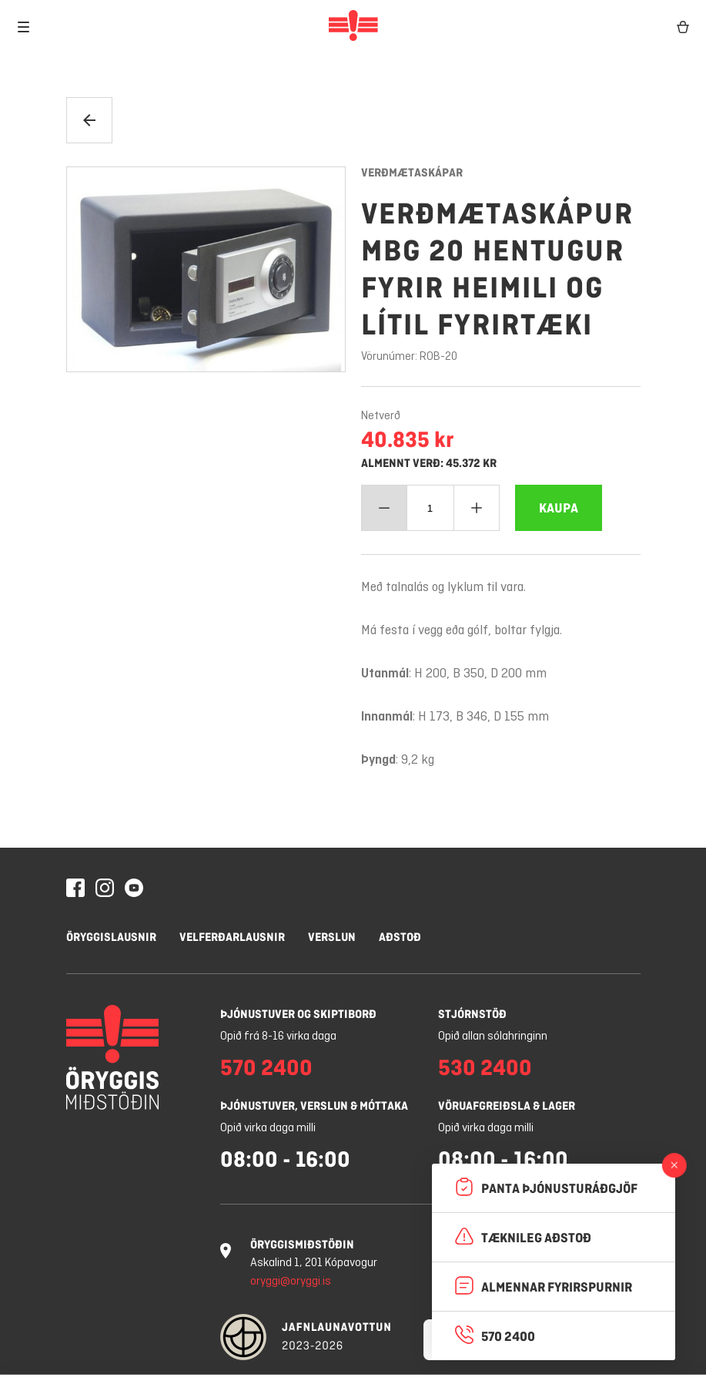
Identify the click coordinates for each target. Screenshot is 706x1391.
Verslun (332, 936)
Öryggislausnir (111, 936)
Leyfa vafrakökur (365, 1353)
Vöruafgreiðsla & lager (506, 1105)
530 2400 (485, 1067)
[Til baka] (89, 120)
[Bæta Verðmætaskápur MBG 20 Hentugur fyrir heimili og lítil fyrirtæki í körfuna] (558, 508)
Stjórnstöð (472, 1013)
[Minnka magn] (384, 508)
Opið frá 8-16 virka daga (278, 1036)
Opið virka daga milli (268, 1128)
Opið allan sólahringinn (492, 1036)
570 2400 (266, 1067)
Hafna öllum (234, 1353)
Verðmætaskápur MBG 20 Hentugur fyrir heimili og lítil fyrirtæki (497, 269)
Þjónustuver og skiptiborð (298, 1013)
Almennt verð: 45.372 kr (429, 463)
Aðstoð (400, 936)
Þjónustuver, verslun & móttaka (314, 1105)
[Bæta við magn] (476, 508)
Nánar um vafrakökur (233, 1310)
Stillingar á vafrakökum (97, 1353)
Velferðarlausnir (232, 936)
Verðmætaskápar (412, 172)
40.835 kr (407, 439)
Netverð (380, 416)
